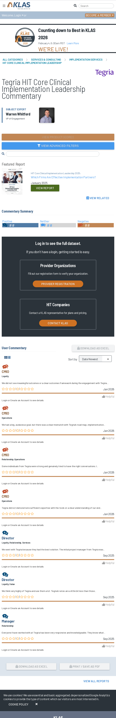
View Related (97, 198)
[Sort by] (95, 358)
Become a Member (98, 15)
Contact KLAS (58, 323)
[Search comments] (52, 154)
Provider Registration (58, 284)
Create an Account (19, 400)
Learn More (73, 43)
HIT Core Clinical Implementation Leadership (32, 62)
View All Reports (96, 681)
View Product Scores (58, 137)
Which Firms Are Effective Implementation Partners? (67, 175)
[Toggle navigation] (4, 6)
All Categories (13, 59)
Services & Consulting (46, 59)
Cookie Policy (18, 704)
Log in (40, 243)
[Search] (96, 5)
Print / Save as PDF (84, 666)
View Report (45, 188)
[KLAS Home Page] (18, 6)
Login (17, 15)
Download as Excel (93, 348)
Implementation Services (85, 59)
